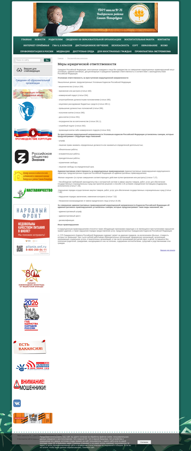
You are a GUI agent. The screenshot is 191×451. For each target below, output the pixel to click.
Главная (26, 39)
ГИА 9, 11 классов (62, 45)
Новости (40, 39)
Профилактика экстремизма (153, 51)
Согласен (144, 442)
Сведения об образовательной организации (93, 39)
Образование (149, 45)
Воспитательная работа (139, 39)
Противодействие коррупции (77, 58)
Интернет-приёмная (36, 45)
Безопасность (120, 45)
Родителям (56, 39)
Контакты (164, 39)
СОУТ (135, 45)
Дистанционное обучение (91, 45)
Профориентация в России (36, 51)
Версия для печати (167, 250)
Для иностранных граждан (114, 51)
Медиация (63, 51)
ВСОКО (164, 45)
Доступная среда (83, 51)
